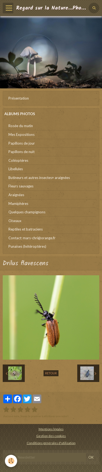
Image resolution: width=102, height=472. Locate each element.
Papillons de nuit (21, 152)
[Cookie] (11, 461)
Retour (51, 373)
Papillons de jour (21, 143)
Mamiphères (18, 203)
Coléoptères (18, 160)
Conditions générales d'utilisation (51, 443)
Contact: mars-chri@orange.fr (31, 238)
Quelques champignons (26, 212)
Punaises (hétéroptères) (27, 246)
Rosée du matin (20, 126)
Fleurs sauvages (20, 186)
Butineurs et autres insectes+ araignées (39, 177)
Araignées (16, 195)
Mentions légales (51, 429)
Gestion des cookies (51, 436)
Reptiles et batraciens (25, 229)
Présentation (18, 98)
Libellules (15, 169)
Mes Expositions (21, 134)
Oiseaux (14, 221)
